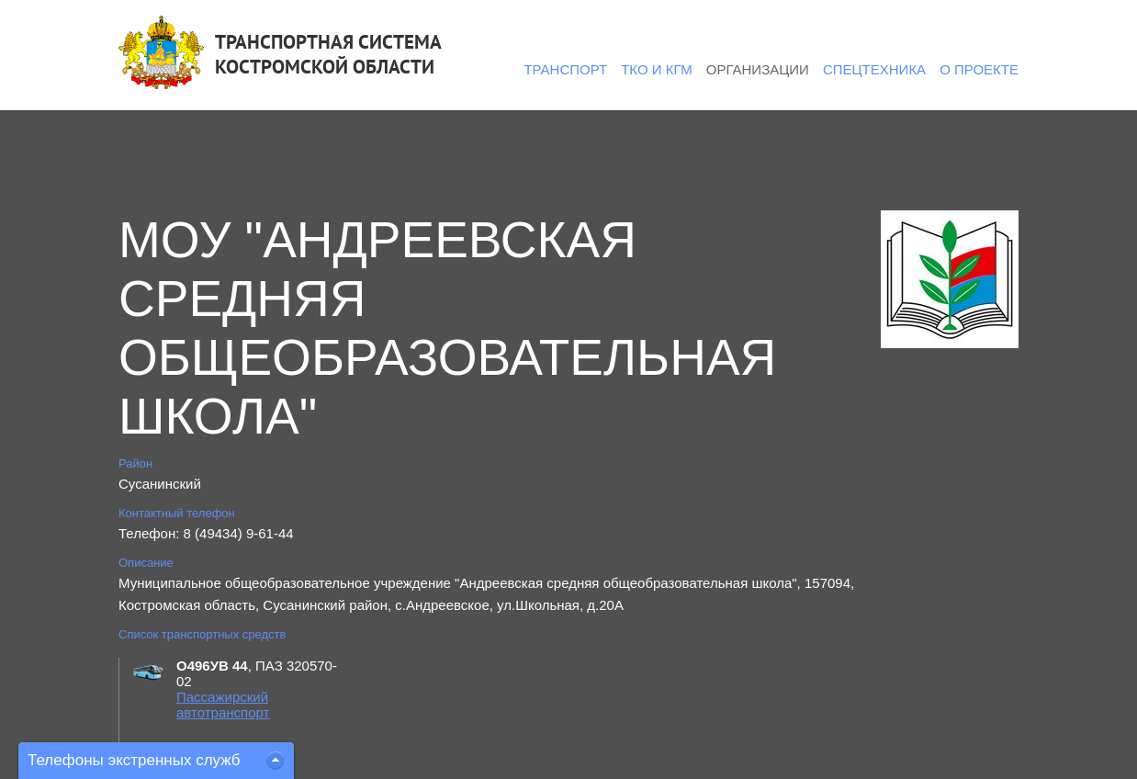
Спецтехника (874, 69)
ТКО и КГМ (656, 69)
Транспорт (565, 69)
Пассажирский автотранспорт (222, 704)
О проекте (979, 69)
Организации (757, 69)
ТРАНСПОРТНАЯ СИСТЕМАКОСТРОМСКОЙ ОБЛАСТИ (328, 54)
